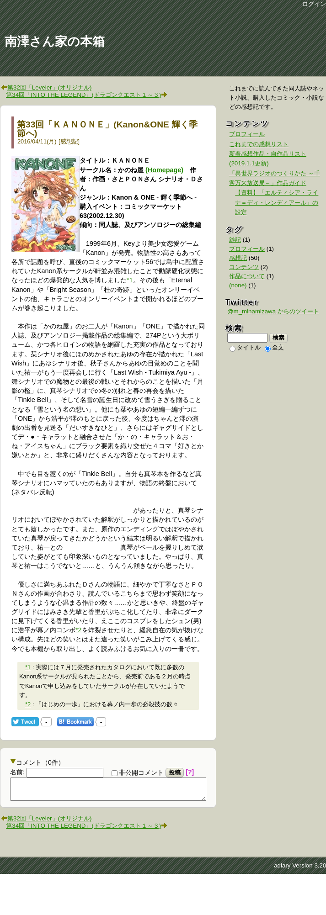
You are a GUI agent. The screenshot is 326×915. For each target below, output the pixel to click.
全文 (274, 347)
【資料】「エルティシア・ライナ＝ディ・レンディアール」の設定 (276, 202)
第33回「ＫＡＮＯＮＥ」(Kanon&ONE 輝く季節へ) (107, 129)
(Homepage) (164, 170)
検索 (279, 337)
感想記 (69, 141)
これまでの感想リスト (259, 144)
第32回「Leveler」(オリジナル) (49, 87)
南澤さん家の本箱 (55, 41)
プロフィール (247, 134)
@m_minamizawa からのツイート (273, 311)
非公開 (138, 772)
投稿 (175, 772)
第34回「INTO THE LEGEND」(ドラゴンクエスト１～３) (83, 94)
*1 (130, 280)
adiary (282, 869)
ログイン (314, 3)
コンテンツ (244, 267)
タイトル (245, 347)
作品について (247, 276)
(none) (238, 285)
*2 (78, 630)
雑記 (235, 239)
